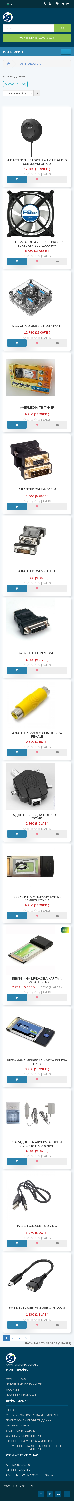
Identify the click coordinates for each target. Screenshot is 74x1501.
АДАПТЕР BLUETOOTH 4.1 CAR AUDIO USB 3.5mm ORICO (37, 162)
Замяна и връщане (20, 1430)
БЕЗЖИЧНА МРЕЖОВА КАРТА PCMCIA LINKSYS (37, 1062)
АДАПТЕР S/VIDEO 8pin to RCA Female (37, 734)
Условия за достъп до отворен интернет (37, 1447)
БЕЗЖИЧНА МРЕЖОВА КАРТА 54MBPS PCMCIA (37, 898)
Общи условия (17, 1425)
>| (26, 1338)
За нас (11, 1410)
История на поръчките (24, 1384)
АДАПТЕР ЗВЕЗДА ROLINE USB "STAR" (37, 816)
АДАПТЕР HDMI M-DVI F (37, 653)
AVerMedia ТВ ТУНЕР (37, 407)
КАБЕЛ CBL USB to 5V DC (37, 1226)
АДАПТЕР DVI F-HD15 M (37, 489)
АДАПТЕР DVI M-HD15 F (37, 571)
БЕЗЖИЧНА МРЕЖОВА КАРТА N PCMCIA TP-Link (37, 980)
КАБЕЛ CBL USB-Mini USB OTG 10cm (37, 1307)
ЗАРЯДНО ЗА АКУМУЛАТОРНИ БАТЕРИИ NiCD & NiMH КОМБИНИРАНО (37, 1145)
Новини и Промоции (22, 1394)
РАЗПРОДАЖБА (30, 63)
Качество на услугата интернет (30, 1441)
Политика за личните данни (29, 1420)
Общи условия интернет (25, 1436)
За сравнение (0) (15, 84)
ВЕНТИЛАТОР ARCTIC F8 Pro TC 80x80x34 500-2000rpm (37, 243)
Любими (12, 1389)
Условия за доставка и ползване (32, 1415)
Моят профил (16, 1379)
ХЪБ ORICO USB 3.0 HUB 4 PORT (37, 326)
